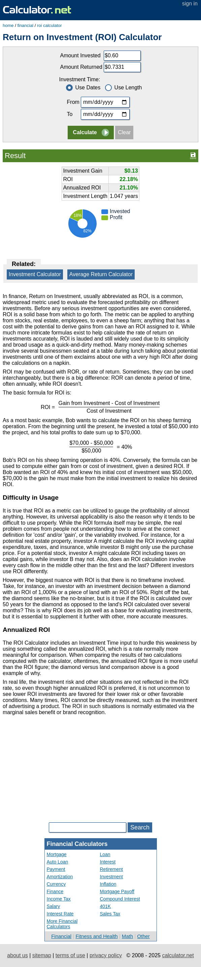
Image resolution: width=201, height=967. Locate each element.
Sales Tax (110, 913)
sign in (190, 3)
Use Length (123, 87)
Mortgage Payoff (117, 891)
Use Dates (83, 87)
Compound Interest (120, 899)
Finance (55, 891)
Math (127, 936)
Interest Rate (60, 913)
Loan (105, 854)
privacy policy (106, 955)
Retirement (111, 869)
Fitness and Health (96, 936)
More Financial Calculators (62, 923)
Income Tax (59, 899)
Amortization (60, 876)
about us (17, 955)
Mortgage (57, 854)
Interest (108, 862)
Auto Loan (57, 862)
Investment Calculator (35, 274)
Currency (56, 884)
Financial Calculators (77, 844)
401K (105, 906)
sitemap (41, 955)
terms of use (70, 955)
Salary (53, 906)
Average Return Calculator (101, 274)
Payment (56, 869)
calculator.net (178, 955)
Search (139, 827)
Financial (61, 936)
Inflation (108, 884)
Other (143, 936)
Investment (111, 876)
